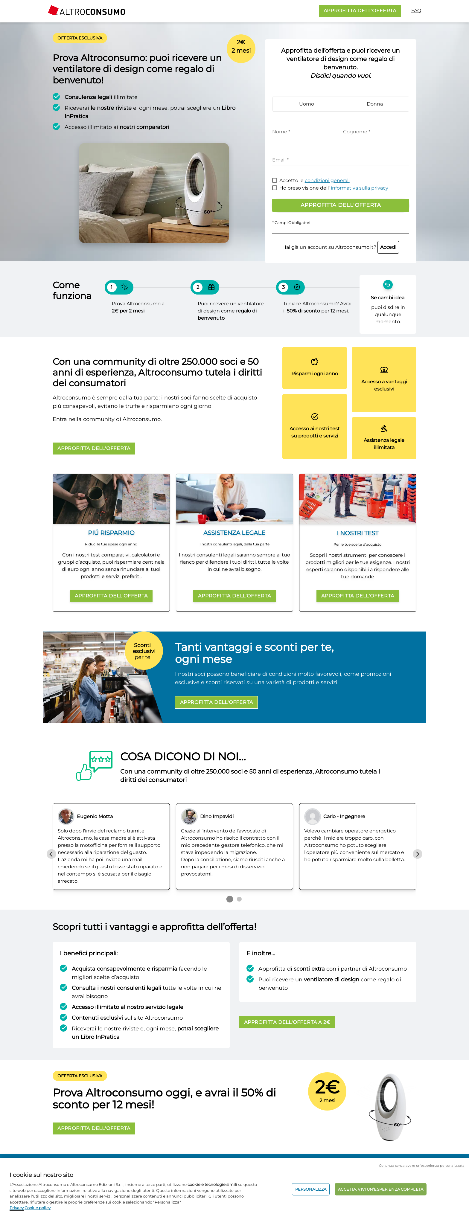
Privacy (17, 1207)
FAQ (416, 10)
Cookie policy (38, 1207)
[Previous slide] (51, 854)
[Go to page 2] (239, 899)
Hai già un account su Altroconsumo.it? (340, 247)
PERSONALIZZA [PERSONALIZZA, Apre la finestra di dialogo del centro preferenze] (311, 1188)
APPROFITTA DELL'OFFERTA (360, 10)
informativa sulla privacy (359, 188)
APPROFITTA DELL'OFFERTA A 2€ (287, 1022)
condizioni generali (327, 180)
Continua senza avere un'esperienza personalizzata (422, 1165)
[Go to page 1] (229, 899)
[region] (234, 1186)
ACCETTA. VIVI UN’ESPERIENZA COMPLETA (380, 1188)
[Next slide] (417, 854)
